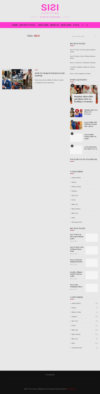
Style (76, 25)
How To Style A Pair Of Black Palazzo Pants (77, 249)
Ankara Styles (76, 178)
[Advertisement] (33, 53)
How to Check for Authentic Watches (83, 63)
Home (15, 25)
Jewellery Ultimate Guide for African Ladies (76, 274)
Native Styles (27, 25)
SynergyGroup (71, 389)
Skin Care (66, 25)
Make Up (54, 25)
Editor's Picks (76, 187)
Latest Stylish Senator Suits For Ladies (90, 137)
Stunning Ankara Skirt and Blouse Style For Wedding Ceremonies (83, 99)
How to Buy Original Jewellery (80, 73)
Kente (74, 200)
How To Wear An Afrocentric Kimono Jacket (77, 236)
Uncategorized (77, 222)
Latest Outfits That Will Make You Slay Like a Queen (90, 124)
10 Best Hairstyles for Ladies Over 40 (90, 148)
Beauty (74, 182)
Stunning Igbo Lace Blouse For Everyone (91, 112)
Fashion (74, 191)
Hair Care (43, 25)
